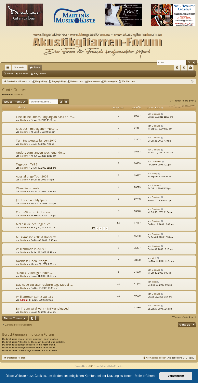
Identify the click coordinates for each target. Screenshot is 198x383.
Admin (23, 300)
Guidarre (18, 94)
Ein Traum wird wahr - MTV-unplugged (42, 308)
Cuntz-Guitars (14, 89)
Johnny (155, 185)
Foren (37, 67)
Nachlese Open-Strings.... (33, 261)
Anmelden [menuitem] (185, 68)
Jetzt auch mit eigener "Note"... (37, 128)
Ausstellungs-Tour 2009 (32, 176)
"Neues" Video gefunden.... (34, 273)
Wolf (154, 258)
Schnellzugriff (8, 68)
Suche (10, 73)
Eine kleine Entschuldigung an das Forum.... (45, 117)
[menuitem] (177, 67)
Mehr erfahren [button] (145, 375)
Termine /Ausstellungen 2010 (36, 140)
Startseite (19, 67)
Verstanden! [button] (176, 375)
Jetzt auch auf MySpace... (33, 200)
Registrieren (40, 73)
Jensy (155, 173)
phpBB (89, 366)
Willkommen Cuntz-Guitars (34, 297)
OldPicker (156, 161)
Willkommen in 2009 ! (31, 249)
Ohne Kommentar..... (30, 188)
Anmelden (23, 73)
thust (154, 282)
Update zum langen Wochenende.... (40, 152)
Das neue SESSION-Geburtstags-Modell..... (44, 284)
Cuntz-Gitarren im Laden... (34, 212)
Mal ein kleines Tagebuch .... (35, 224)
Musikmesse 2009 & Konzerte (36, 237)
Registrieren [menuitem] (191, 68)
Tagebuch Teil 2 (26, 164)
